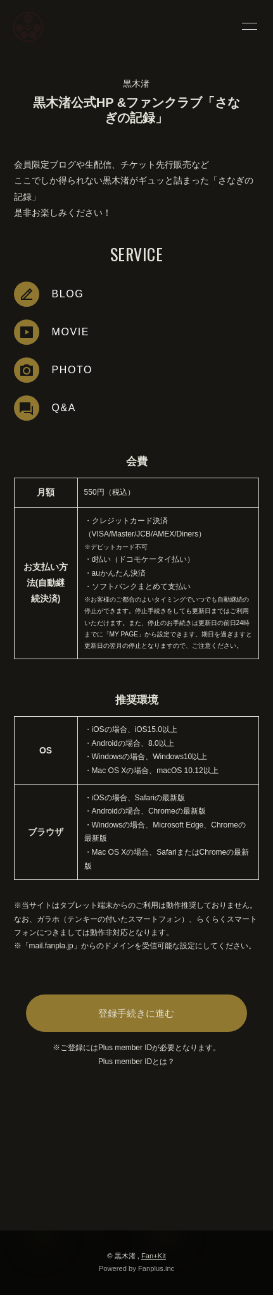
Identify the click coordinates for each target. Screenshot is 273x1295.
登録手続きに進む (136, 1013)
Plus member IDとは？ (136, 1061)
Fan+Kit (153, 1256)
